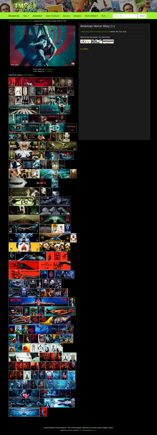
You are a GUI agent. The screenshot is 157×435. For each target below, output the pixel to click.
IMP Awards (13, 21)
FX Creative (48, 71)
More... (105, 16)
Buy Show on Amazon (94, 32)
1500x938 (46, 24)
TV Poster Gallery (26, 21)
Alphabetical (37, 16)
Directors (66, 16)
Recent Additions (91, 16)
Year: (26, 16)
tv (112, 26)
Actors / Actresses (52, 16)
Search (142, 16)
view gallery (28, 75)
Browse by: (14, 16)
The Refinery (48, 69)
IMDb (83, 32)
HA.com (106, 32)
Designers (77, 16)
